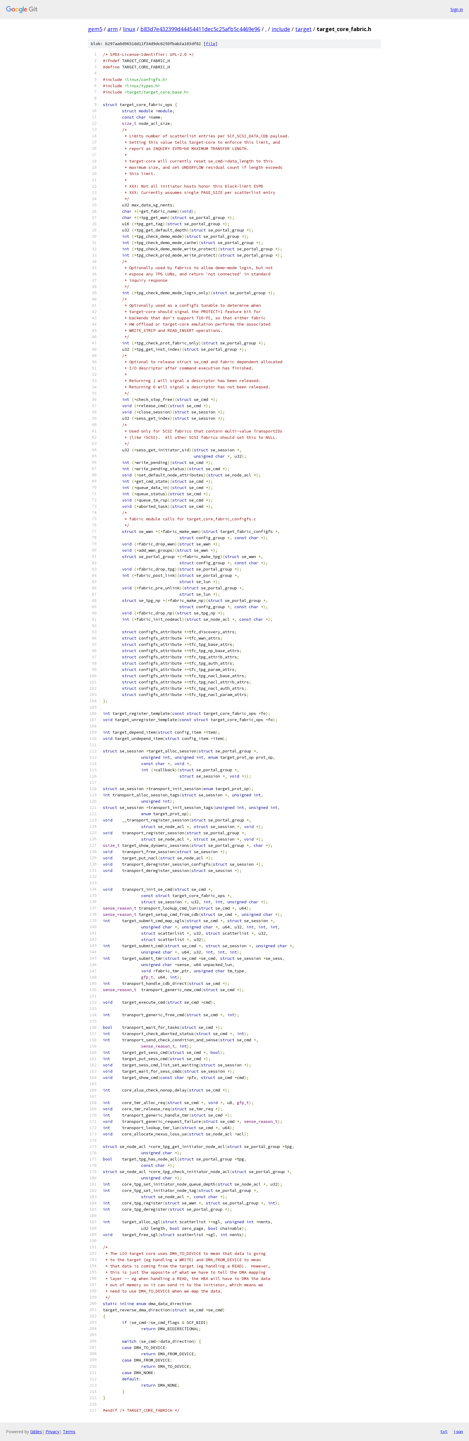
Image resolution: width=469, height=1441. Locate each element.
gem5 (95, 29)
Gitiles (36, 1431)
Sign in (456, 9)
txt (443, 1431)
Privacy (52, 1431)
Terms (69, 1431)
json (458, 1431)
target (303, 29)
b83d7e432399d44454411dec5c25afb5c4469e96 (200, 29)
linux (129, 29)
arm (112, 29)
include (281, 29)
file (210, 43)
